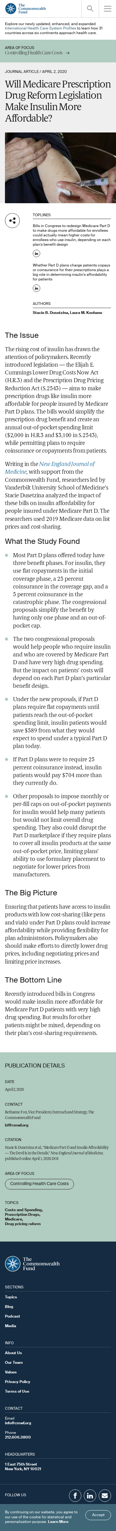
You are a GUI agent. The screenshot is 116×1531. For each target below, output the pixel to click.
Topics (11, 1297)
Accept (98, 1515)
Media (10, 1326)
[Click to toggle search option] (90, 8)
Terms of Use (17, 1392)
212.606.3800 (18, 1437)
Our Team (14, 1363)
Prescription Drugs (22, 1215)
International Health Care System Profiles (40, 28)
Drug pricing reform (23, 1224)
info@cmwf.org (18, 1423)
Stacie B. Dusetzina (50, 313)
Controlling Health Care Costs (39, 1184)
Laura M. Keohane (86, 313)
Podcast (12, 1316)
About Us (13, 1353)
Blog (9, 1307)
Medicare (13, 1219)
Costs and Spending (23, 1210)
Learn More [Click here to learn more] (58, 1522)
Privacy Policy (17, 1382)
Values (11, 1372)
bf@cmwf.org (16, 1125)
